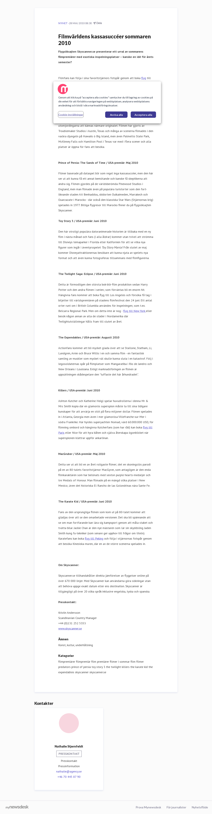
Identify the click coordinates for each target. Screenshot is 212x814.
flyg (143, 78)
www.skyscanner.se (70, 628)
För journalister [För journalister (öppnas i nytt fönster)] (176, 807)
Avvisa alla (116, 114)
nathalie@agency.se (69, 771)
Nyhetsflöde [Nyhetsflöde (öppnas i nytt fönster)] (200, 807)
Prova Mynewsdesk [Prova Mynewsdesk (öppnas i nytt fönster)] (148, 807)
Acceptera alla (143, 114)
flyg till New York (134, 311)
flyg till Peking (94, 538)
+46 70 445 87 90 (68, 777)
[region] (107, 102)
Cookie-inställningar (70, 114)
